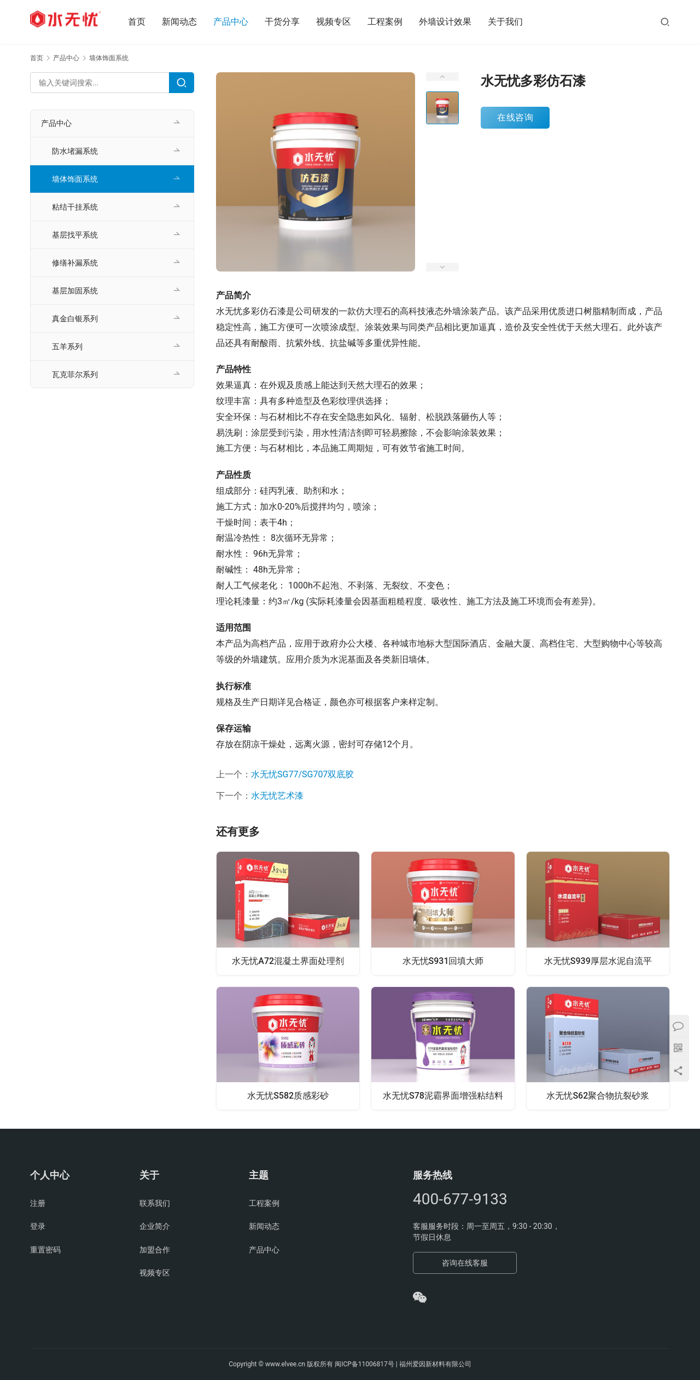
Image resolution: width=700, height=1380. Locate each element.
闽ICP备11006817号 (364, 1364)
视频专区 (344, 21)
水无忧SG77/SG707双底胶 (302, 774)
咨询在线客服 (465, 1262)
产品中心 (241, 21)
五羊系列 (67, 346)
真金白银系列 (75, 318)
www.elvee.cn (285, 1364)
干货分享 (293, 21)
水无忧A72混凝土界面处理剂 (288, 960)
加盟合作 (154, 1249)
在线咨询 (515, 117)
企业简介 (154, 1226)
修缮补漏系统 (75, 262)
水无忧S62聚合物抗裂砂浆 (597, 1096)
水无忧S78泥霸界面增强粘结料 (443, 1096)
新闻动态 (190, 21)
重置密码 (45, 1249)
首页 (147, 21)
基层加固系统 (75, 290)
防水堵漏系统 (75, 151)
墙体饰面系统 (75, 179)
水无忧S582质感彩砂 (288, 1096)
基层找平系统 (75, 234)
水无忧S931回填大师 (443, 960)
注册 (37, 1203)
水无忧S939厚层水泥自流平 (598, 960)
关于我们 (516, 21)
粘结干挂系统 (75, 207)
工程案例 (395, 21)
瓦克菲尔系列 (75, 374)
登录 (37, 1226)
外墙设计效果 (456, 21)
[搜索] (665, 21)
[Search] (181, 82)
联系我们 (154, 1203)
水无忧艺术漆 (277, 795)
